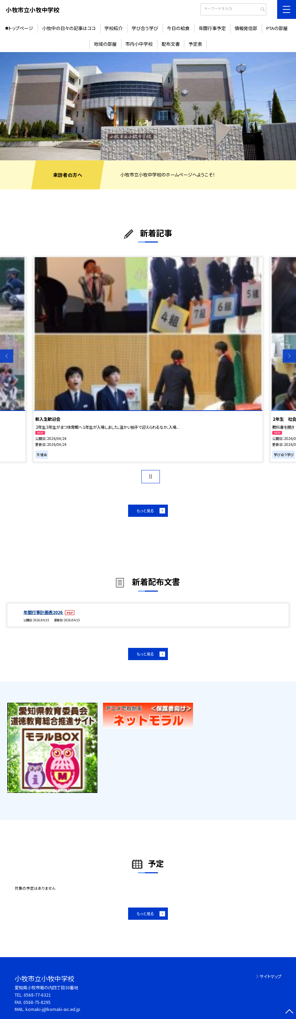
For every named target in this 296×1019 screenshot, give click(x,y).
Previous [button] (6, 356)
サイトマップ (270, 976)
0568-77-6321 (37, 995)
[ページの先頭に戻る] (289, 1012)
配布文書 (171, 44)
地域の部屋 (105, 44)
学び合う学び (145, 28)
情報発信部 (246, 28)
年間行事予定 (212, 28)
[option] (148, 106)
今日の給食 (178, 28)
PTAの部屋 (277, 28)
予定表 (195, 44)
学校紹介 (113, 28)
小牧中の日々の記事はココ (69, 28)
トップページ (20, 28)
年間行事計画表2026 (43, 612)
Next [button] (289, 356)
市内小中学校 (139, 44)
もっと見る (145, 510)
